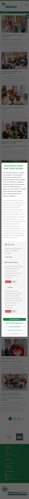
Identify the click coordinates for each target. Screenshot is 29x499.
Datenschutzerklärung (14, 330)
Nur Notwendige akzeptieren (14, 323)
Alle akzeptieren (14, 319)
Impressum (14, 334)
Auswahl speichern (14, 326)
